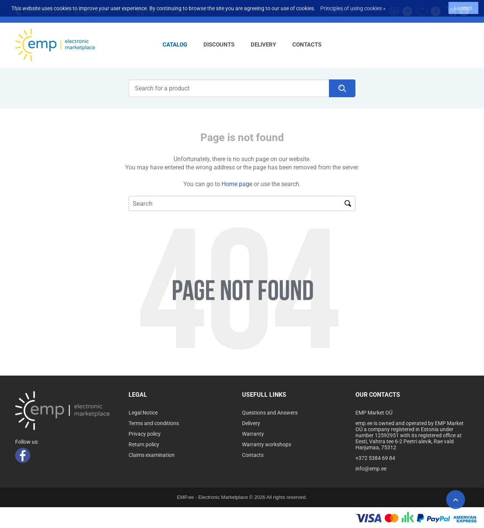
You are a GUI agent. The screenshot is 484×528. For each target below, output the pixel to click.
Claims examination (152, 455)
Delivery (263, 44)
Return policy (144, 444)
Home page (237, 184)
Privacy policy (145, 434)
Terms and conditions (154, 423)
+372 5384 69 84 (375, 458)
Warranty (253, 434)
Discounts (218, 44)
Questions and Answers (270, 413)
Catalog (175, 44)
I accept (463, 6)
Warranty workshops (266, 444)
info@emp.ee (370, 469)
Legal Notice (143, 413)
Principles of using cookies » (353, 6)
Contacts (306, 44)
